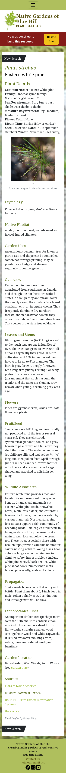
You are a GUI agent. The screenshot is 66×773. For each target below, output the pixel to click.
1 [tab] (33, 183)
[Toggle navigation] (33, 4)
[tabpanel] (33, 159)
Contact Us (33, 759)
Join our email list (33, 762)
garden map (19, 667)
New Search (12, 58)
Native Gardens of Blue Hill (37, 19)
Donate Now (51, 39)
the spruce (12, 711)
